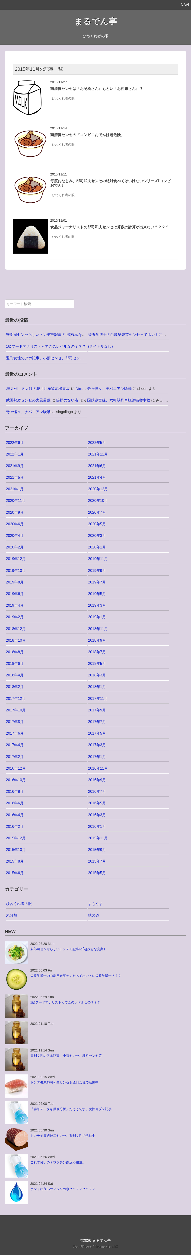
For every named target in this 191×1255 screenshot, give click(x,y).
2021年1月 (15, 489)
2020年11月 (16, 501)
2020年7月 (97, 512)
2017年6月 (15, 733)
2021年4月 (97, 477)
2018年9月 (97, 640)
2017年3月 (97, 745)
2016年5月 (97, 803)
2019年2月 (15, 617)
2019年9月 (97, 571)
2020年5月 (97, 524)
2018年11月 (98, 629)
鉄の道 (93, 915)
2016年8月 (15, 791)
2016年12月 (16, 768)
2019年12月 (16, 559)
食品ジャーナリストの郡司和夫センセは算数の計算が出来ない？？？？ (109, 227)
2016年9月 (97, 780)
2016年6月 (15, 803)
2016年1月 (97, 826)
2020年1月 (97, 547)
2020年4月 (15, 536)
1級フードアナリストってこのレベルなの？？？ (46, 346)
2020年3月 (97, 536)
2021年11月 (98, 454)
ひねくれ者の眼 (63, 98)
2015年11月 (98, 838)
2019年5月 (97, 594)
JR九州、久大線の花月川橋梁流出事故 (38, 389)
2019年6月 (15, 594)
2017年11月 (98, 699)
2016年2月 (15, 826)
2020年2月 (15, 547)
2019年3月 (97, 605)
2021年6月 (97, 466)
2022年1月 (15, 454)
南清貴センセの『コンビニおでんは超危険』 (87, 135)
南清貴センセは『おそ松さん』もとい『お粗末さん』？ (96, 89)
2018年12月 (16, 629)
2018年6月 (15, 664)
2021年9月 (15, 466)
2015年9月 (97, 850)
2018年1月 (97, 687)
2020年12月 (98, 489)
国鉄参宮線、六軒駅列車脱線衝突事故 (118, 400)
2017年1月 (97, 757)
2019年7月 (97, 582)
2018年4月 (15, 675)
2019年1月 (97, 617)
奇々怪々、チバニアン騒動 (109, 389)
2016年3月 (97, 815)
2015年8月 (15, 861)
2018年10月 (16, 640)
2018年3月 (97, 675)
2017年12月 (16, 699)
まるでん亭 (95, 21)
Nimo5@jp (84, 389)
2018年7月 (97, 652)
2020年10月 (98, 501)
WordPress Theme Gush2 (95, 1247)
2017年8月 (15, 722)
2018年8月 (15, 652)
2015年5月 (97, 873)
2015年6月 (15, 873)
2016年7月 (97, 791)
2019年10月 (16, 571)
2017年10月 (16, 710)
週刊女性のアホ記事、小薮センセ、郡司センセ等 (47, 358)
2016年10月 (16, 780)
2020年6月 (15, 524)
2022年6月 (15, 443)
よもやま (95, 904)
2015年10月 (16, 850)
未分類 (11, 915)
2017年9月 (97, 710)
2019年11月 (98, 559)
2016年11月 (98, 768)
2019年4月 (15, 605)
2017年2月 (15, 757)
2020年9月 (15, 512)
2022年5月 (97, 443)
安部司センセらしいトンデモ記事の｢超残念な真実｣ (48, 335)
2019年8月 (15, 582)
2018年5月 (97, 664)
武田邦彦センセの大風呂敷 (28, 400)
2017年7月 (97, 722)
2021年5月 (15, 477)
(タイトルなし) (100, 346)
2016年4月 (15, 815)
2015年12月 (16, 838)
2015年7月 (97, 861)
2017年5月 (97, 733)
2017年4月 (15, 745)
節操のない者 (67, 400)
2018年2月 (15, 687)
